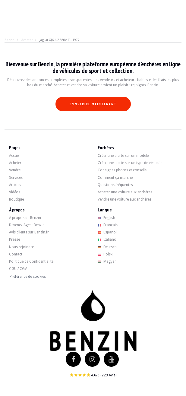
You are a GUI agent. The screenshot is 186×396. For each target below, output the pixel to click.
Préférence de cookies (28, 276)
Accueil (14, 156)
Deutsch (107, 247)
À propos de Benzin (25, 218)
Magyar (107, 261)
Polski (106, 254)
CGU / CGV (18, 269)
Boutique (16, 199)
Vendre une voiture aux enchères (124, 199)
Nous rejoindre (21, 247)
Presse (14, 239)
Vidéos (14, 192)
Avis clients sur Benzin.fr (29, 232)
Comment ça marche (115, 178)
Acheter (27, 40)
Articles (15, 185)
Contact (15, 254)
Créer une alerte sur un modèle (123, 156)
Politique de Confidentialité (31, 261)
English (106, 218)
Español (107, 232)
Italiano (107, 239)
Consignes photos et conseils (122, 170)
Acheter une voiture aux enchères (125, 192)
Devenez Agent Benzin (27, 225)
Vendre (14, 170)
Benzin (9, 40)
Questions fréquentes (115, 185)
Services (16, 178)
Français (108, 225)
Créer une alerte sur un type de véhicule (130, 163)
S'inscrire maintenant (93, 104)
